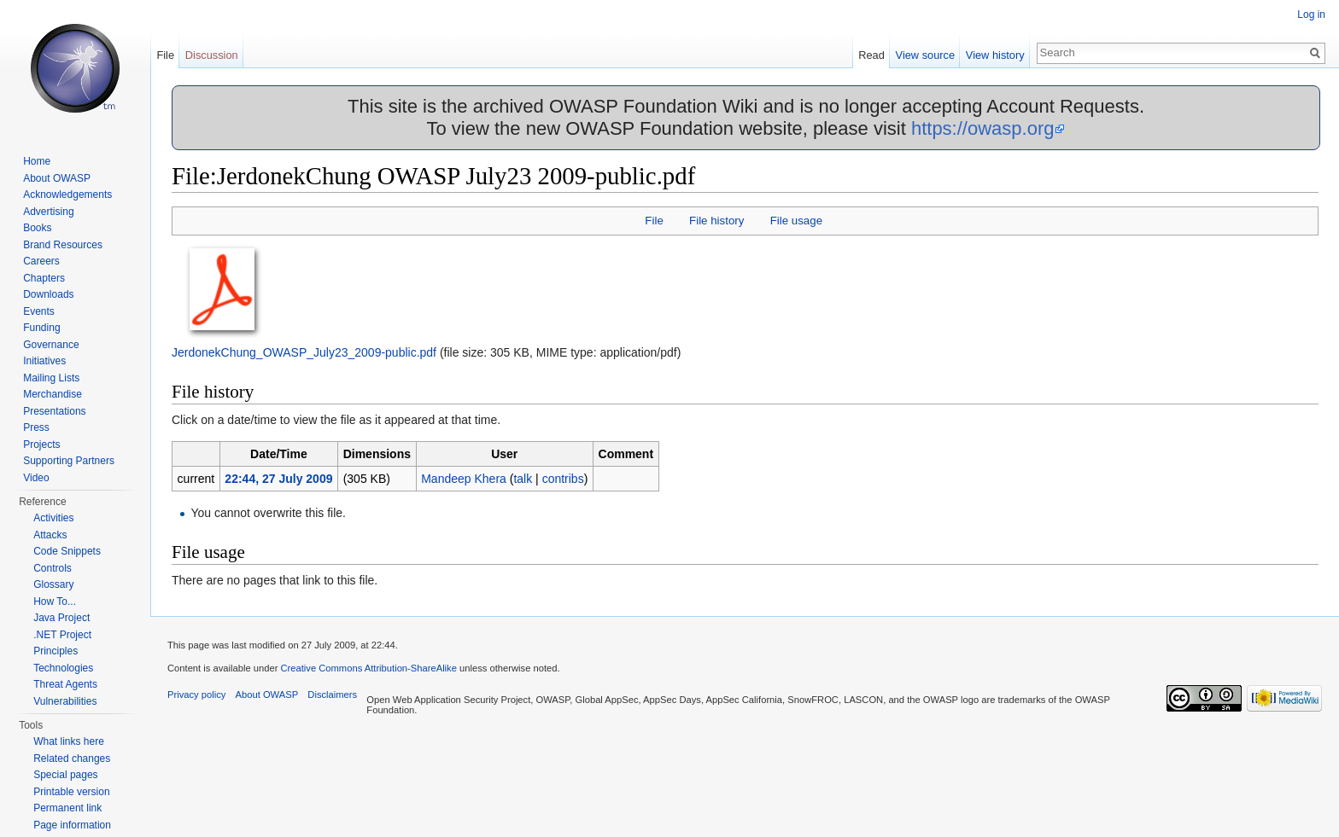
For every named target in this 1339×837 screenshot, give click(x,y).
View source (925, 55)
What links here (68, 741)
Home (36, 161)
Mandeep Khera (463, 478)
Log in (1311, 14)
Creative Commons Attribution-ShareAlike (368, 668)
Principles (55, 651)
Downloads (48, 294)
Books (37, 228)
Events (39, 311)
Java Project (61, 618)
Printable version (71, 792)
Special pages (65, 775)
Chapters (44, 278)
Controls (52, 568)
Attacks (50, 535)
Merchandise (52, 394)
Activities (53, 518)
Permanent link (67, 808)
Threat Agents (65, 684)
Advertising (48, 212)
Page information (72, 825)
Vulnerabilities (64, 701)
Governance (51, 345)
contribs (563, 478)
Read (871, 55)
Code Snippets (67, 551)
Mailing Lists (51, 378)
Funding (41, 328)
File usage (796, 220)
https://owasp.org (983, 128)
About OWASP (57, 178)
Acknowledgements (67, 195)
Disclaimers (332, 694)
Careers (41, 261)
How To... (54, 601)
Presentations (54, 411)
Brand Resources (62, 245)
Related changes (71, 758)
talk (522, 478)
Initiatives (44, 361)
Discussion (211, 55)
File (654, 220)
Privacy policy (196, 694)
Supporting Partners (68, 461)
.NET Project (62, 635)
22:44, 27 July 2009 (278, 478)
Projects (41, 444)
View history (995, 55)
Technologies (63, 668)
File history (716, 220)
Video (36, 478)
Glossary (53, 584)
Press (36, 427)
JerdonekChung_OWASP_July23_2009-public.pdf (304, 352)
